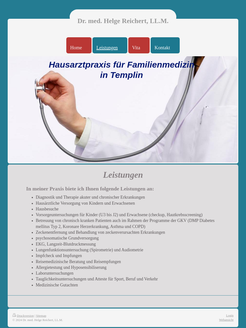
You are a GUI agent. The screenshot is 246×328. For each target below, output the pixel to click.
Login (230, 315)
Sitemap (41, 315)
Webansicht (226, 320)
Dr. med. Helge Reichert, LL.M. (122, 21)
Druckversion (23, 315)
